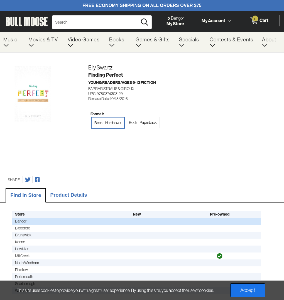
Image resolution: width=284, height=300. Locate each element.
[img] (219, 256)
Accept (247, 290)
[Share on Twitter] (28, 179)
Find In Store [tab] (25, 195)
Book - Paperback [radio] (143, 122)
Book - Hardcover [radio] (107, 122)
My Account (213, 20)
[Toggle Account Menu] (229, 21)
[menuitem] (12, 42)
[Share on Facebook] (37, 179)
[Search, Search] (95, 22)
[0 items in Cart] (259, 21)
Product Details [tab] (68, 195)
